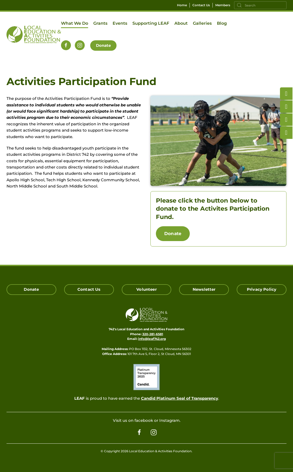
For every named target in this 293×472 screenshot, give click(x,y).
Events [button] (120, 23)
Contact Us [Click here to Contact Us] (89, 289)
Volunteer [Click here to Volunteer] (146, 289)
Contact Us (201, 5)
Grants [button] (100, 23)
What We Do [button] (74, 23)
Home (182, 5)
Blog (222, 23)
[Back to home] (34, 34)
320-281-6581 (152, 334)
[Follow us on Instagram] (80, 45)
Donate (103, 45)
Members (222, 5)
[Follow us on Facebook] (66, 45)
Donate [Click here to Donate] (31, 289)
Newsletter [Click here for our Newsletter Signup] (204, 289)
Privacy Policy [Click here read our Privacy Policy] (261, 289)
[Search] (260, 5)
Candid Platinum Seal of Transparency (179, 398)
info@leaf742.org (152, 339)
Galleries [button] (202, 23)
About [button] (181, 23)
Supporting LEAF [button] (150, 23)
